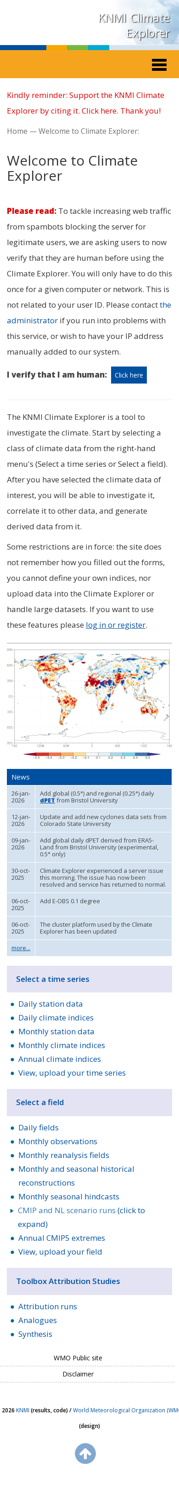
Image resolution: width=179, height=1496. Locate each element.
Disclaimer (78, 1374)
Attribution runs (47, 1306)
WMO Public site (78, 1357)
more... (20, 948)
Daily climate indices (56, 1017)
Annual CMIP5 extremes (61, 1237)
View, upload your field (60, 1251)
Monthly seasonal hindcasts (68, 1196)
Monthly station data (56, 1031)
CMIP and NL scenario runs (67, 1210)
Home (17, 131)
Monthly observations (57, 1141)
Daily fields (38, 1127)
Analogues (37, 1320)
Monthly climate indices (61, 1045)
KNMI (22, 1410)
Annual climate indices (59, 1059)
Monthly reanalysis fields (63, 1155)
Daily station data (50, 1003)
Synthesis (35, 1334)
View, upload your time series (72, 1072)
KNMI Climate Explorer (134, 25)
